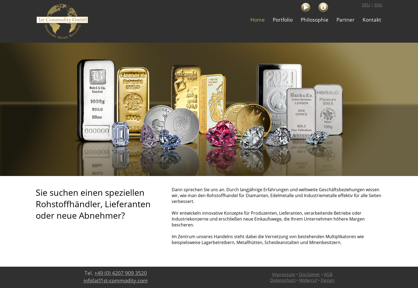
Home (257, 19)
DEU (366, 4)
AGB (328, 274)
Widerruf (308, 280)
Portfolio (283, 19)
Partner (345, 19)
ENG (378, 4)
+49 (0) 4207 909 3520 (120, 273)
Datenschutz (282, 280)
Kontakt (372, 19)
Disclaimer (309, 274)
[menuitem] (257, 20)
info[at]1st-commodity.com (115, 280)
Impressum (283, 274)
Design (328, 280)
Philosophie (314, 19)
